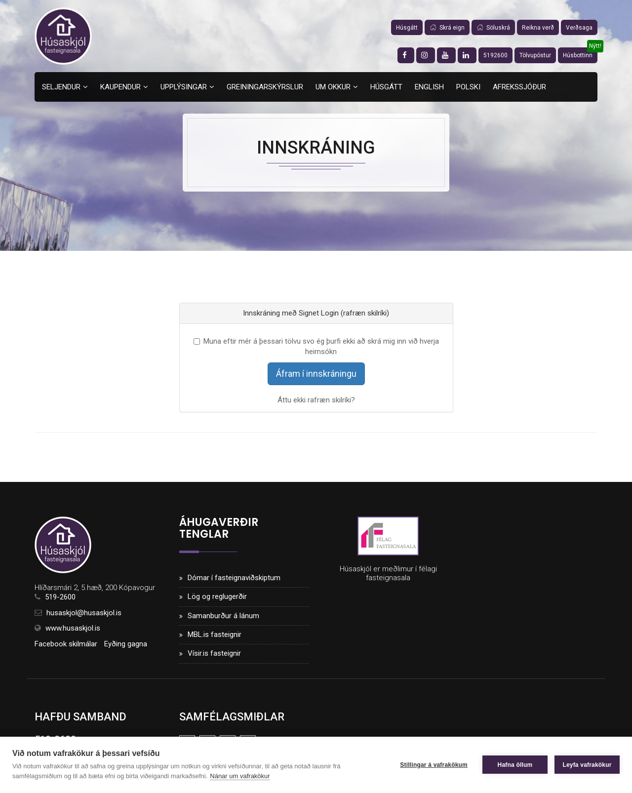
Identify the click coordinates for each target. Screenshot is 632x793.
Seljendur (61, 86)
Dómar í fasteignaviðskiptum (234, 577)
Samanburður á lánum (223, 615)
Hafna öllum (515, 764)
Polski (468, 86)
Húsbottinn (577, 55)
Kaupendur (120, 86)
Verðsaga (579, 27)
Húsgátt (407, 27)
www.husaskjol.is (72, 628)
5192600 (495, 55)
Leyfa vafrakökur (586, 764)
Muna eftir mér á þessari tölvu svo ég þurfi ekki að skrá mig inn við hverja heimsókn (316, 346)
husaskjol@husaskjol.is (83, 612)
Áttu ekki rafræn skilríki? (316, 400)
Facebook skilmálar (66, 643)
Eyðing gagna (125, 643)
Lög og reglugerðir (217, 596)
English (429, 86)
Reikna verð (538, 27)
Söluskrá (493, 27)
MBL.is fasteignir (214, 634)
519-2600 (60, 597)
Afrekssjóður (519, 86)
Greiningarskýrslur (265, 86)
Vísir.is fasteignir (214, 653)
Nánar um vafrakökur (240, 776)
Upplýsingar (183, 86)
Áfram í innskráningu (316, 373)
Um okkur (333, 86)
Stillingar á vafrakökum (434, 764)
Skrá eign (447, 27)
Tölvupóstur (535, 55)
